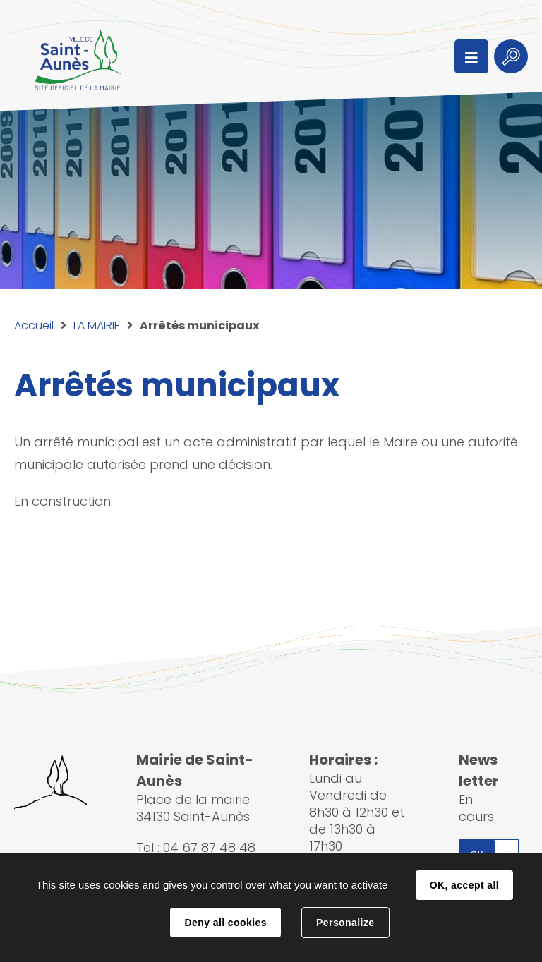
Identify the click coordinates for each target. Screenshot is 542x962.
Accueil (34, 325)
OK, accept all (464, 885)
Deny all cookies (225, 922)
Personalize (345, 922)
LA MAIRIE (96, 325)
